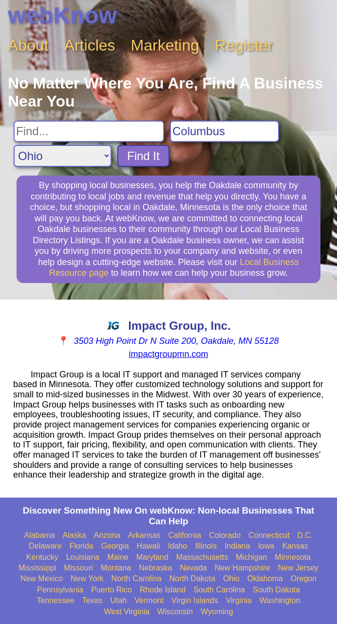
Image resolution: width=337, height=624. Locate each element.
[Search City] (224, 131)
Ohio (231, 578)
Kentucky (42, 557)
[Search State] (63, 156)
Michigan (251, 557)
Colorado (225, 535)
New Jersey (298, 568)
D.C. (305, 535)
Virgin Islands (194, 600)
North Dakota (192, 578)
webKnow (62, 15)
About (28, 45)
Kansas (295, 546)
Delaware (45, 546)
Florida (82, 546)
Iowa (266, 546)
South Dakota (276, 590)
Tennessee (55, 600)
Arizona (107, 535)
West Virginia (127, 611)
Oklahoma (265, 578)
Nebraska (155, 568)
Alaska (74, 535)
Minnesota (293, 557)
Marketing (165, 45)
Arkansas (144, 535)
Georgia (115, 546)
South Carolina (219, 590)
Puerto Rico (111, 590)
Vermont (149, 600)
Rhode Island (163, 590)
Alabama (39, 535)
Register (244, 45)
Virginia (239, 600)
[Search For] (89, 131)
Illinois (206, 546)
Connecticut (269, 535)
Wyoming (217, 611)
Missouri (78, 568)
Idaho (177, 546)
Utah (119, 600)
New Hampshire (242, 568)
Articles (89, 45)
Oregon (304, 578)
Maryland (152, 557)
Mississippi (37, 568)
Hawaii (148, 546)
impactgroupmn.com (168, 354)
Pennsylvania (60, 590)
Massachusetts (202, 557)
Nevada (193, 568)
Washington (280, 600)
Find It (143, 155)
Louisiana (83, 557)
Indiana (237, 546)
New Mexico (41, 578)
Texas (92, 600)
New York (87, 578)
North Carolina (137, 578)
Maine (118, 557)
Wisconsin (175, 611)
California (185, 535)
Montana (116, 568)
